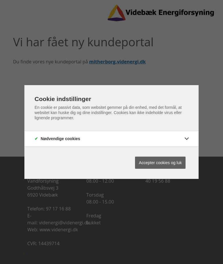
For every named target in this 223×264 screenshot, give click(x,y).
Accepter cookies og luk (160, 162)
